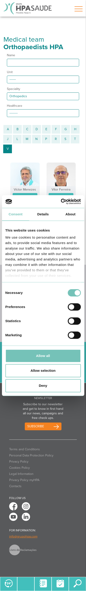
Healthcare (14, 106)
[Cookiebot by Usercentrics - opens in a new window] (61, 201)
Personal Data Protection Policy (31, 455)
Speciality (13, 89)
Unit (10, 72)
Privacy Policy (18, 462)
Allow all (43, 356)
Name (11, 55)
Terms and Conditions (24, 449)
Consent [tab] (15, 214)
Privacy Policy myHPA (24, 480)
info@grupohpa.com (23, 536)
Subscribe (35, 426)
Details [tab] (43, 214)
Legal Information (21, 474)
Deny (43, 385)
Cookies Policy (19, 468)
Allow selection (43, 370)
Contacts (15, 486)
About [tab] (70, 214)
